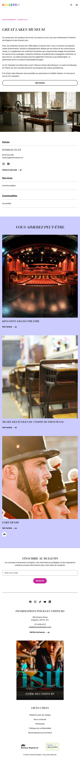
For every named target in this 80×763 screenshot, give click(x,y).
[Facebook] (30, 601)
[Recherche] (71, 5)
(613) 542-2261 (8, 155)
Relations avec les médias (42, 715)
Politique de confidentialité (42, 728)
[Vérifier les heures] (40, 632)
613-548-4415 (40, 624)
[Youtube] (45, 601)
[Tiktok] (40, 601)
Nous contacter (42, 719)
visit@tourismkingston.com (40, 627)
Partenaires (42, 724)
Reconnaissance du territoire (42, 733)
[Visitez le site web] (40, 170)
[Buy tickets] (40, 83)
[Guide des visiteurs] (40, 670)
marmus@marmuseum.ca (12, 157)
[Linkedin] (49, 601)
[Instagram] (35, 601)
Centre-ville (22, 19)
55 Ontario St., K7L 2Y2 (11, 149)
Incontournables (9, 19)
